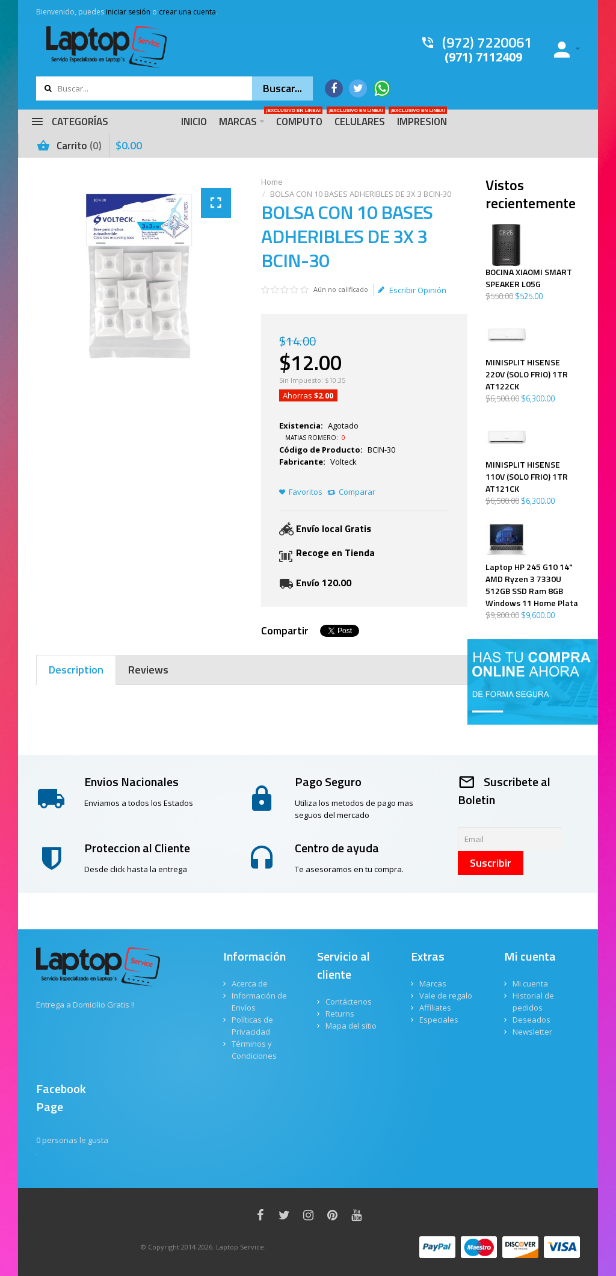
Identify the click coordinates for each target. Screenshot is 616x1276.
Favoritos (305, 491)
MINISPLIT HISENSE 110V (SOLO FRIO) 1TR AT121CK (526, 477)
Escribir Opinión (412, 290)
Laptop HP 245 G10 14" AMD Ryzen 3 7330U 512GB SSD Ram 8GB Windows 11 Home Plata (531, 585)
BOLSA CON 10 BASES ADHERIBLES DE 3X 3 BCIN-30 (359, 193)
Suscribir (490, 863)
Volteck (343, 461)
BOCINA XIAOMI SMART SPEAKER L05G (528, 278)
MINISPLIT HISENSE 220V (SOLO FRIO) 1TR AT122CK (526, 374)
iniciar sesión (128, 12)
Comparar (357, 491)
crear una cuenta (187, 12)
